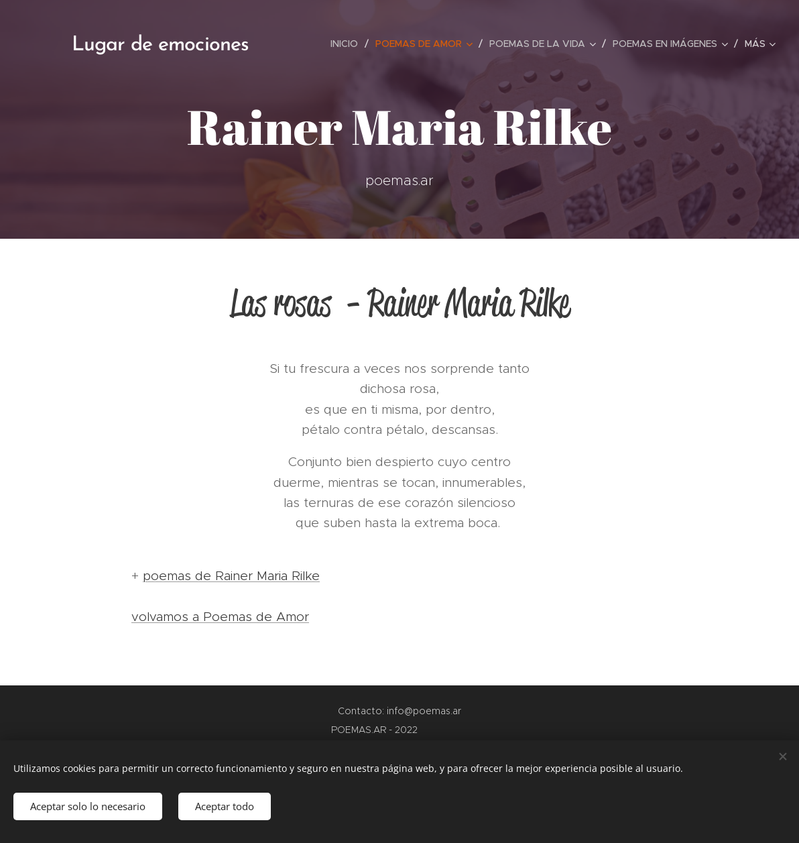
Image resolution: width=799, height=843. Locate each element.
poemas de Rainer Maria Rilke (231, 575)
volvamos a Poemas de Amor (220, 616)
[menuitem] (348, 43)
